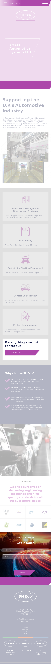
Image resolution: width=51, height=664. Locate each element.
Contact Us (16, 353)
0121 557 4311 (15, 4)
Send (22, 573)
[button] (46, 3)
